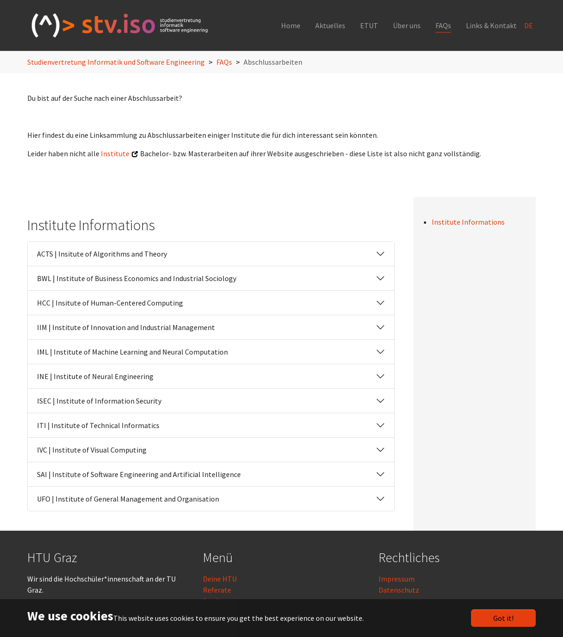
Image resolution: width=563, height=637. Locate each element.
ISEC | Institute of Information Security (99, 400)
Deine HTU (220, 578)
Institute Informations (468, 222)
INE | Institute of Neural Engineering (95, 376)
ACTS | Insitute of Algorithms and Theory (102, 253)
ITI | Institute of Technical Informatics (98, 425)
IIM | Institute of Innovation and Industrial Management (126, 327)
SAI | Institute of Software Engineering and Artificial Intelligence (139, 474)
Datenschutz (399, 589)
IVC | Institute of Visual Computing (92, 449)
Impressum (397, 578)
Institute (115, 153)
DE (529, 25)
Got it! (503, 618)
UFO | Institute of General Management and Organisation (128, 498)
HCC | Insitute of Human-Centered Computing (110, 302)
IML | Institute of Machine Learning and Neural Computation (132, 351)
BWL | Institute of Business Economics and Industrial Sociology (136, 278)
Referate (217, 589)
